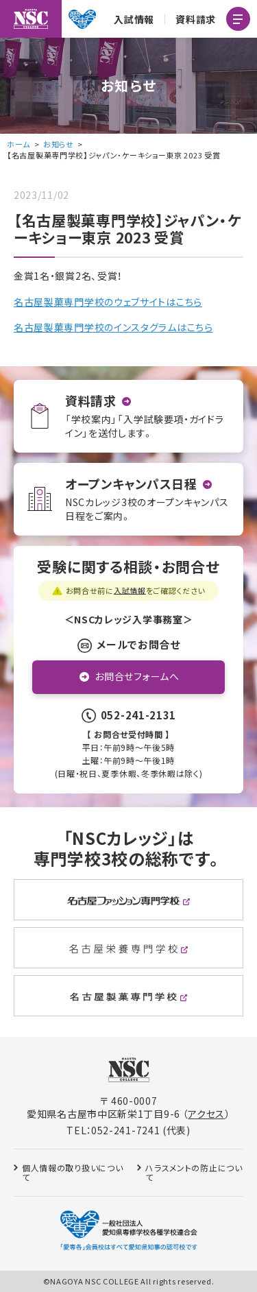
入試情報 (134, 19)
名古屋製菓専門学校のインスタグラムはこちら (113, 327)
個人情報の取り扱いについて (72, 1172)
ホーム (18, 144)
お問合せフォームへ (137, 676)
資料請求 (195, 19)
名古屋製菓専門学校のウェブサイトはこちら (108, 302)
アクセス (206, 1114)
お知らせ (58, 144)
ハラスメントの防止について (193, 1172)
